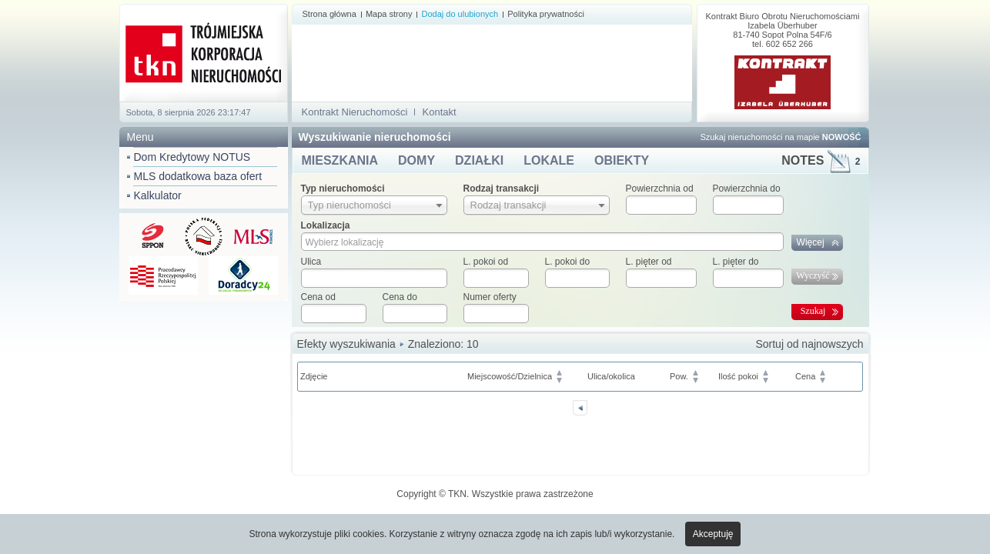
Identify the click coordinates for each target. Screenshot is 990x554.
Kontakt (440, 112)
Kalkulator (158, 195)
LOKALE (548, 160)
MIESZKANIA (340, 160)
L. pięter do (736, 261)
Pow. (679, 376)
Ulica (311, 261)
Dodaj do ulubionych (459, 13)
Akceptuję (713, 534)
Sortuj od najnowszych (809, 344)
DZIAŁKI (479, 160)
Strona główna (329, 13)
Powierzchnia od (660, 188)
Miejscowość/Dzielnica (509, 376)
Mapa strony (389, 13)
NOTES (820, 160)
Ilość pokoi (738, 376)
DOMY (416, 160)
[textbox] (374, 278)
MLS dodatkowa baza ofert (198, 176)
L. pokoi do (567, 261)
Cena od (318, 297)
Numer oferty (490, 297)
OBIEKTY (621, 160)
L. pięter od (649, 261)
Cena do (400, 297)
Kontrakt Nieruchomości (355, 112)
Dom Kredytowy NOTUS (192, 157)
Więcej (810, 242)
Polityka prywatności (545, 13)
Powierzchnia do (747, 188)
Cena (805, 376)
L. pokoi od (486, 261)
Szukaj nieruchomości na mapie (780, 137)
